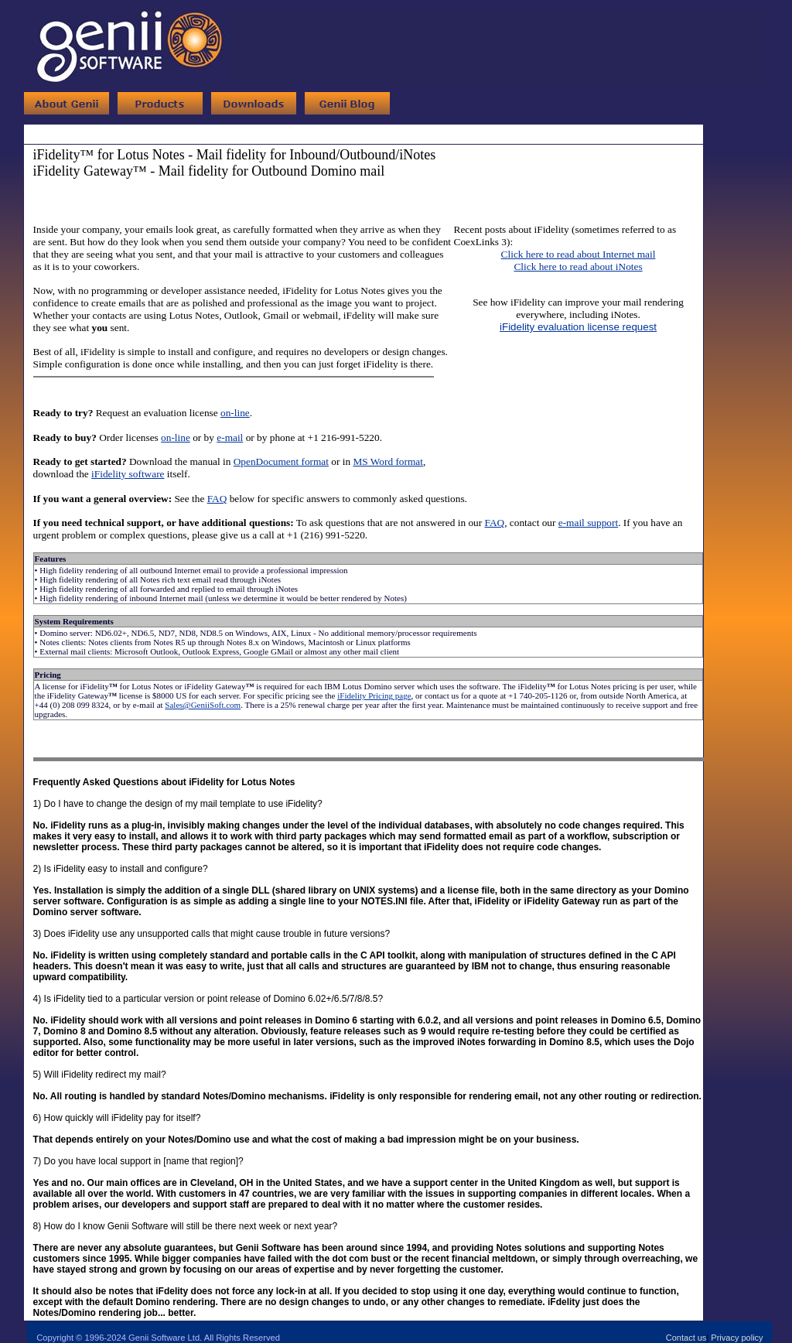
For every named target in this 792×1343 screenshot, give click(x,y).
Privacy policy (737, 1337)
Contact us (686, 1337)
